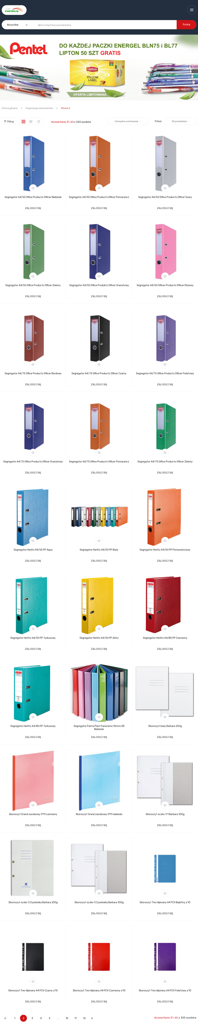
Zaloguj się (33, 208)
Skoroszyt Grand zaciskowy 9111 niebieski (99, 814)
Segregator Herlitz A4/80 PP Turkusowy (33, 726)
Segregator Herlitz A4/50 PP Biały (99, 549)
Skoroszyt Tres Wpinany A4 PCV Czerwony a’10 (99, 990)
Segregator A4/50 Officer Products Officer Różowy (165, 285)
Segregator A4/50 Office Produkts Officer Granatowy (99, 285)
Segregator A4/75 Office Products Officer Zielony (165, 461)
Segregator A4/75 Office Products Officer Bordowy (33, 373)
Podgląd (33, 188)
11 (76, 1018)
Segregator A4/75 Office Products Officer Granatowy (33, 461)
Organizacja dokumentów (39, 108)
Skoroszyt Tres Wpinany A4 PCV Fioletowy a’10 (165, 990)
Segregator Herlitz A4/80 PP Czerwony (165, 637)
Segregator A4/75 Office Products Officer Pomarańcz (99, 461)
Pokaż (158, 121)
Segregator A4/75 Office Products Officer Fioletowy (165, 373)
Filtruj (9, 121)
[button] (99, 67)
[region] (99, 67)
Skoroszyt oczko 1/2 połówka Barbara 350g (99, 902)
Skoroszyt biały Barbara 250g (165, 726)
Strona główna (10, 108)
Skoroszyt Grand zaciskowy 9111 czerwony (33, 814)
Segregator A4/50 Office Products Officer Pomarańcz (99, 197)
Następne (92, 1018)
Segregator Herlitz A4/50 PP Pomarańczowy (165, 549)
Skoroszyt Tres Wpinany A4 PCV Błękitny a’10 (165, 902)
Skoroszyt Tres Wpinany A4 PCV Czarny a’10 (33, 990)
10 (67, 1018)
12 (84, 1018)
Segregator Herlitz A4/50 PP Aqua (33, 549)
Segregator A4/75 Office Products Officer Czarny (99, 373)
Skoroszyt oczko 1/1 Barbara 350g (165, 814)
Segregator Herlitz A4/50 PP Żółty (99, 637)
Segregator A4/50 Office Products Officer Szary (165, 197)
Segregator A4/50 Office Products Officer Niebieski (33, 197)
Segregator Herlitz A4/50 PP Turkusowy (33, 637)
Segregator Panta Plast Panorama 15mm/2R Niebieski (99, 728)
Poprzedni (5, 1018)
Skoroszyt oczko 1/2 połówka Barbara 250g (33, 902)
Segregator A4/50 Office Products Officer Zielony (33, 285)
